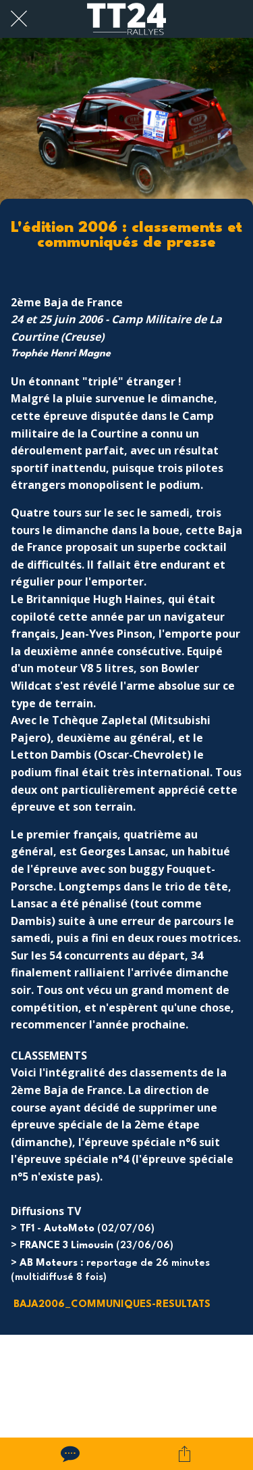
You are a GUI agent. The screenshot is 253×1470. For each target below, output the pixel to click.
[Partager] (184, 1454)
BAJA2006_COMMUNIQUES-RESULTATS (111, 1305)
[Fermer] (19, 19)
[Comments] (69, 1454)
